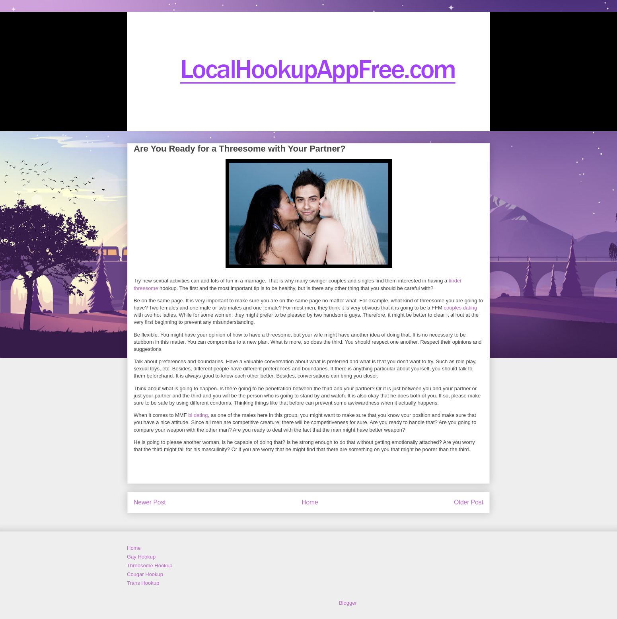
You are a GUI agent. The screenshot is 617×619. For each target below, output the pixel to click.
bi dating (198, 415)
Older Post (468, 502)
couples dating (460, 308)
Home (310, 502)
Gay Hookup (141, 557)
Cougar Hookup (145, 574)
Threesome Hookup (149, 565)
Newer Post (150, 502)
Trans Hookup (143, 583)
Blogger (347, 603)
